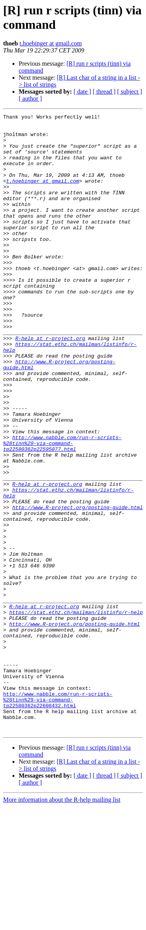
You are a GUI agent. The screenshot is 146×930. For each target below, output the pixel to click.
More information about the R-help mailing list (61, 923)
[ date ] (82, 91)
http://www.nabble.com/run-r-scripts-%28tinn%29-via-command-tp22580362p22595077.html (62, 509)
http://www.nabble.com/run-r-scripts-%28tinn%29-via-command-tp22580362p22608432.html (58, 817)
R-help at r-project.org (50, 383)
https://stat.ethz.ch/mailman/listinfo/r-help (76, 712)
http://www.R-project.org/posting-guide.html (77, 586)
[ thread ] (104, 91)
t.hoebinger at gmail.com (50, 43)
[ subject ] (129, 91)
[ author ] (30, 98)
